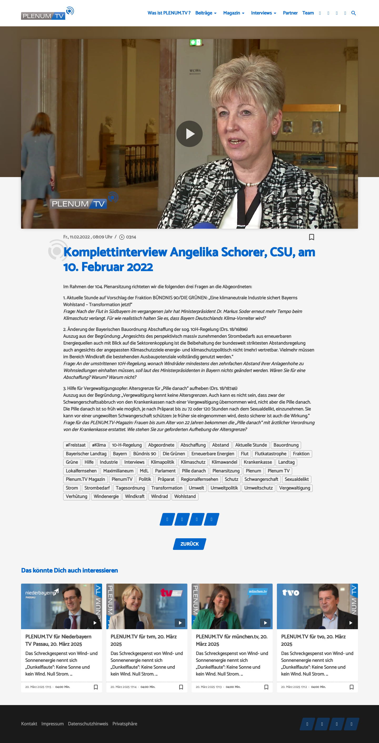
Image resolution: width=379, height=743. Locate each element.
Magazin (231, 13)
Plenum (253, 471)
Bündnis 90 (144, 454)
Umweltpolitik (224, 488)
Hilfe (88, 462)
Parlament (165, 471)
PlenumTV (122, 479)
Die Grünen (174, 454)
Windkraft (134, 496)
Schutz (231, 479)
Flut (244, 454)
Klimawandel (224, 462)
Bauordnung (285, 445)
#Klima (99, 445)
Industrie (109, 462)
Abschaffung (193, 445)
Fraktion (301, 454)
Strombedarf (96, 488)
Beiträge (203, 13)
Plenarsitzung (226, 471)
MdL (144, 471)
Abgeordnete (161, 445)
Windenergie (106, 496)
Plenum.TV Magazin (85, 479)
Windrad (159, 496)
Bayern (120, 454)
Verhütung (76, 496)
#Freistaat (76, 445)
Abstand (220, 445)
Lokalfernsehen (81, 471)
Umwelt (196, 488)
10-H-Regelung (127, 445)
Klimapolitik (162, 462)
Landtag (286, 462)
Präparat (166, 479)
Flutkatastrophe (270, 454)
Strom (72, 488)
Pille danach (194, 471)
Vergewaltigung (294, 488)
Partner (290, 13)
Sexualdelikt (297, 479)
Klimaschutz (193, 462)
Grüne (72, 462)
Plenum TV (279, 471)
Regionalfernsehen (199, 479)
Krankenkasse (258, 462)
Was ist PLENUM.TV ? (169, 13)
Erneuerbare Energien (212, 454)
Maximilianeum (118, 471)
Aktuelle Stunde (251, 445)
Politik (145, 479)
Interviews (261, 13)
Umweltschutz (258, 488)
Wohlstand (185, 496)
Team (308, 13)
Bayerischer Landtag (86, 454)
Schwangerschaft (261, 479)
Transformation (166, 488)
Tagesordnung (130, 488)
